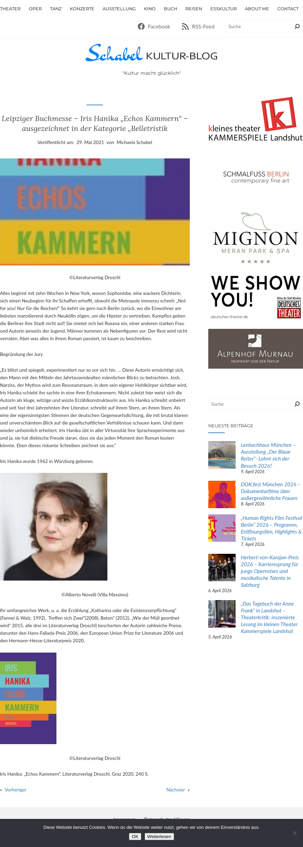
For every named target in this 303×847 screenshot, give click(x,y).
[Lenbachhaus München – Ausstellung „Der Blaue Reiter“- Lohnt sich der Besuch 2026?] (222, 455)
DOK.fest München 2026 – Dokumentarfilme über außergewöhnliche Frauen (271, 491)
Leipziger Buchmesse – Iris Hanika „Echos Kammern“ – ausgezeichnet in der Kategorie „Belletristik (95, 123)
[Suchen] (297, 26)
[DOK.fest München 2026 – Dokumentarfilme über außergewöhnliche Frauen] (222, 495)
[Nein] (294, 833)
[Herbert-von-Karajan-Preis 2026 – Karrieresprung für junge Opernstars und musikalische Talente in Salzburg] (222, 568)
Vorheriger (15, 789)
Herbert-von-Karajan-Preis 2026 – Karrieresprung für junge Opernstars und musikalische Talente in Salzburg (270, 571)
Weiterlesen (159, 836)
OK (135, 836)
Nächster (175, 789)
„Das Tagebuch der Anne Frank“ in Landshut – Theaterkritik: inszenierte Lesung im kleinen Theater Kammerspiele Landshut (269, 617)
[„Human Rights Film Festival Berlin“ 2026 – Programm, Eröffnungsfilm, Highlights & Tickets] (222, 528)
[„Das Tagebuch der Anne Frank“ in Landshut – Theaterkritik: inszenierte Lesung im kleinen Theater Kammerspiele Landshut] (222, 614)
